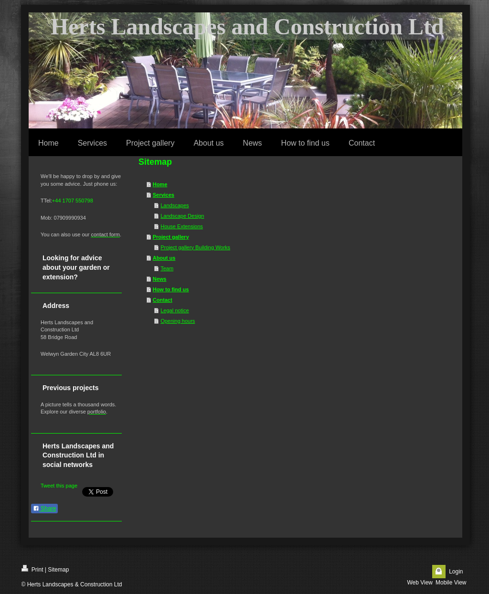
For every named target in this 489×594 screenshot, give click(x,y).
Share (44, 508)
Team (166, 268)
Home (160, 184)
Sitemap (58, 569)
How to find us (171, 289)
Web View (420, 582)
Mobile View (451, 582)
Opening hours (177, 321)
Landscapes (174, 205)
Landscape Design (182, 216)
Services (163, 195)
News (160, 279)
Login (456, 571)
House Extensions (181, 226)
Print (32, 569)
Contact (162, 300)
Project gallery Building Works (195, 247)
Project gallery (171, 237)
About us (164, 258)
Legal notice (174, 310)
